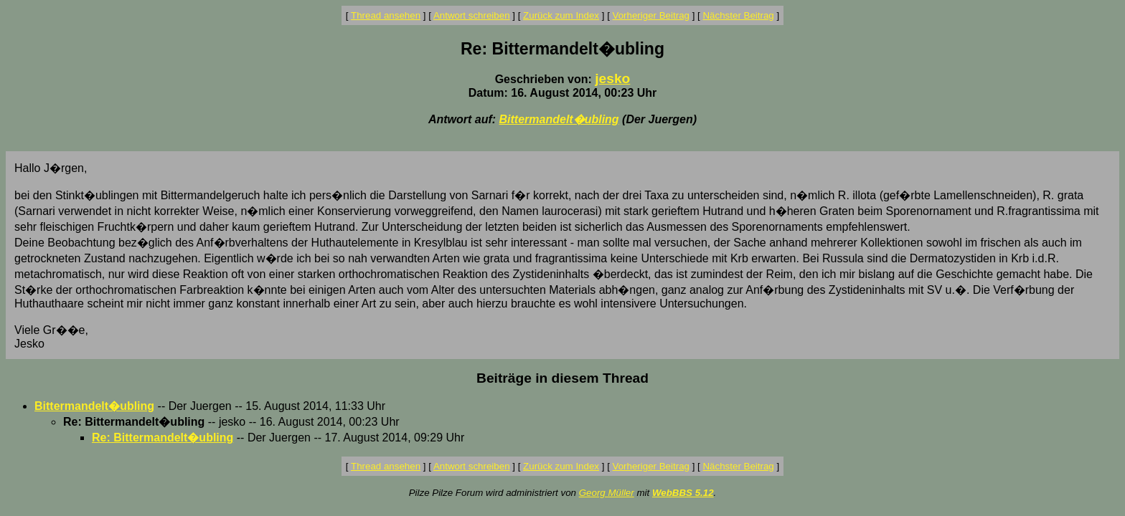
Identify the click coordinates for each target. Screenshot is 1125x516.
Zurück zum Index (561, 15)
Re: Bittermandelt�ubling (162, 437)
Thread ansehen (385, 15)
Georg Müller (606, 492)
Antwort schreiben (471, 15)
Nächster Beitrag (737, 15)
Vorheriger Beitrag (651, 15)
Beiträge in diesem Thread (562, 378)
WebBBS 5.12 (683, 492)
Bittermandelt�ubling (559, 119)
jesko (612, 78)
